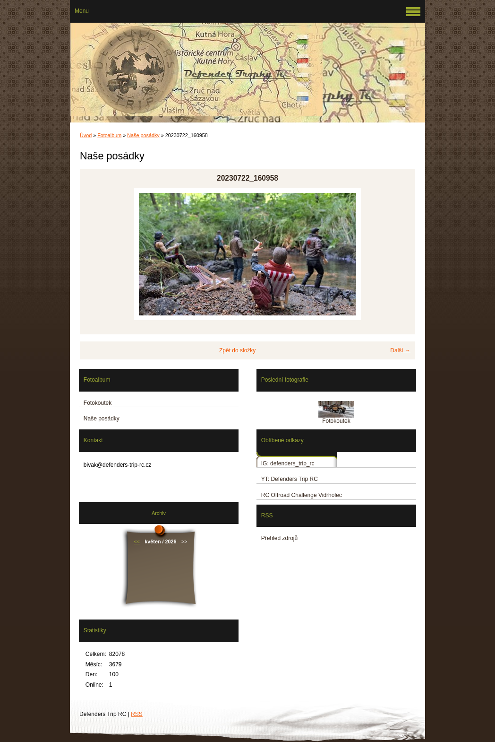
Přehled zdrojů (279, 538)
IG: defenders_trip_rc (288, 463)
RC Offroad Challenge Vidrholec (301, 495)
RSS (137, 714)
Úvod (86, 135)
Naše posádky (143, 135)
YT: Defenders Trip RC (289, 479)
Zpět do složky (237, 350)
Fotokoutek (97, 403)
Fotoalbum (109, 135)
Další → (400, 350)
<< (137, 541)
